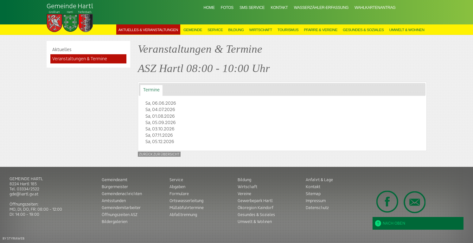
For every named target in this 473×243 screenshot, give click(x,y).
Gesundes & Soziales (363, 30)
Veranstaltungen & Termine (79, 59)
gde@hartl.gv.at (24, 194)
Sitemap (313, 193)
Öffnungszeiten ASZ (119, 214)
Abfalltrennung (183, 214)
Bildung (236, 30)
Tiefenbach (70, 18)
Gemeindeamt (114, 179)
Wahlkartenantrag (375, 7)
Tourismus (288, 30)
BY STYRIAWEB (13, 238)
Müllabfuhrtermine (186, 207)
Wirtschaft (260, 30)
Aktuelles (62, 50)
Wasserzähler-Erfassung (321, 7)
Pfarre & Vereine (320, 30)
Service (215, 30)
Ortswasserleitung (186, 200)
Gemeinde (192, 30)
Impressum (316, 200)
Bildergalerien (114, 221)
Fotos (227, 7)
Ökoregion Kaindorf (255, 207)
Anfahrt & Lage (319, 179)
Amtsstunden (114, 200)
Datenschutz (317, 207)
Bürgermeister (115, 186)
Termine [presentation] (151, 90)
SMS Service (252, 7)
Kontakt (279, 7)
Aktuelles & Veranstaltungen (148, 30)
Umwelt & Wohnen (406, 30)
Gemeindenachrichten (122, 193)
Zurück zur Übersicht (159, 154)
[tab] (151, 90)
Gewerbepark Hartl (255, 200)
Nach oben (390, 223)
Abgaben (177, 186)
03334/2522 (28, 189)
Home (209, 7)
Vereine (244, 193)
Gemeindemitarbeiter (121, 207)
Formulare (179, 193)
